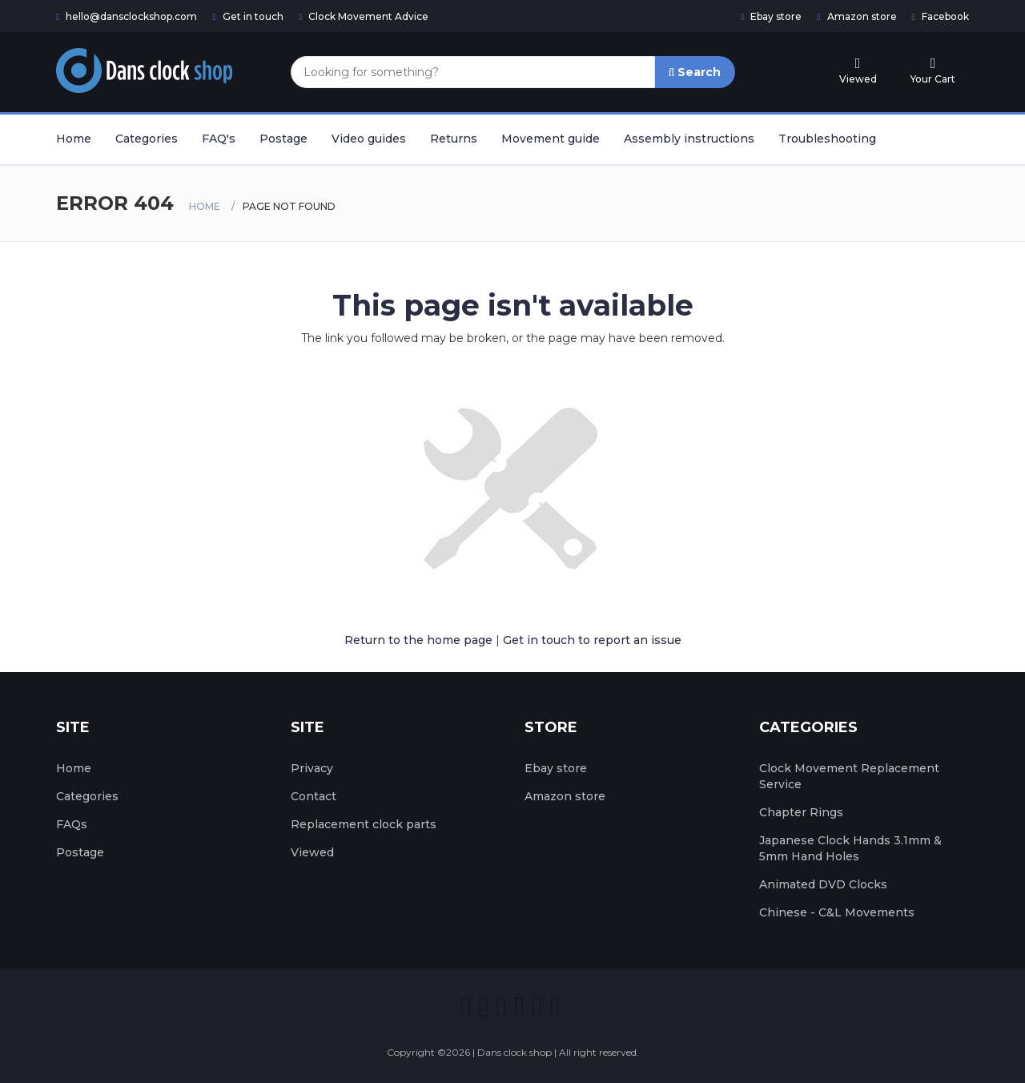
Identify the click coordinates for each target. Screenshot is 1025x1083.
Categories (146, 138)
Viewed (312, 852)
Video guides (369, 138)
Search (695, 72)
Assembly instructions (689, 138)
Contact (313, 796)
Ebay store (771, 16)
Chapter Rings (801, 812)
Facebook (940, 16)
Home (73, 138)
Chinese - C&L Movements (836, 912)
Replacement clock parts (363, 824)
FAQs (71, 824)
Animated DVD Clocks (823, 884)
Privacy (312, 768)
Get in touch (247, 16)
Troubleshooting (827, 138)
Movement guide (550, 138)
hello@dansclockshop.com (126, 16)
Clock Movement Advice (363, 16)
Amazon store (856, 16)
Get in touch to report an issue (592, 640)
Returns (453, 138)
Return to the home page (418, 640)
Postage (283, 138)
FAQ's (218, 138)
